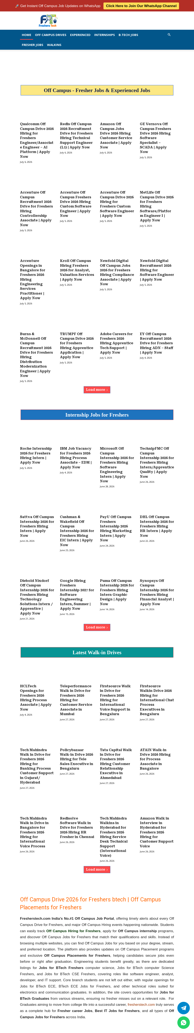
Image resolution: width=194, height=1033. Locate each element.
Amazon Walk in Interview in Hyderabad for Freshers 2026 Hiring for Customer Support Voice (157, 826)
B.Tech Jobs (128, 34)
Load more (97, 387)
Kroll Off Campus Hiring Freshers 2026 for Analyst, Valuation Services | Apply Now (77, 268)
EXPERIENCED (80, 34)
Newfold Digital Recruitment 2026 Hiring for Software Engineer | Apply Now (157, 268)
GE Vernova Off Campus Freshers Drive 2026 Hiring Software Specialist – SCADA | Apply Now (155, 137)
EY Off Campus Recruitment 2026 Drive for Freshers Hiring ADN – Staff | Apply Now (156, 341)
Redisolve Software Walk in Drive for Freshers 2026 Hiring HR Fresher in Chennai (77, 821)
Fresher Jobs (32, 44)
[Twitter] (183, 1008)
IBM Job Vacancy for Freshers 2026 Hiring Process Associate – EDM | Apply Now (76, 454)
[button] (169, 34)
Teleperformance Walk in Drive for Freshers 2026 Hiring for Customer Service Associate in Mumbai (76, 695)
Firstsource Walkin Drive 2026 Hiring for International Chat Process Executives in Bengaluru (157, 695)
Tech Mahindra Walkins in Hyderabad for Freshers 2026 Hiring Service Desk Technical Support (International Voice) (114, 830)
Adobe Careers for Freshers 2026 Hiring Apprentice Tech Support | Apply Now (116, 341)
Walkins (54, 44)
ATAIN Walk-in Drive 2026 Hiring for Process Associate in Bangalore (155, 753)
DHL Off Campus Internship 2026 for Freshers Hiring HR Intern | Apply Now (157, 522)
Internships (104, 34)
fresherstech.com (141, 998)
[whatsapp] (183, 1022)
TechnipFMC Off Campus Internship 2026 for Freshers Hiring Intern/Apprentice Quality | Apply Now (157, 459)
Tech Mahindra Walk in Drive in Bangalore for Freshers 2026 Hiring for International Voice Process (34, 826)
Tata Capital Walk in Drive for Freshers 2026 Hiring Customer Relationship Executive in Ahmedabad (116, 758)
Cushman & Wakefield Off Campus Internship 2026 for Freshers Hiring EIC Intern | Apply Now (77, 527)
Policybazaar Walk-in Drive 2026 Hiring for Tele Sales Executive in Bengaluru (76, 753)
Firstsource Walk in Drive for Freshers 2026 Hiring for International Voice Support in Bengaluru (115, 695)
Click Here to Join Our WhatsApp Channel (141, 5)
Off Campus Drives (50, 34)
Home (26, 34)
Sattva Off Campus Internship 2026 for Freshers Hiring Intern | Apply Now (37, 522)
